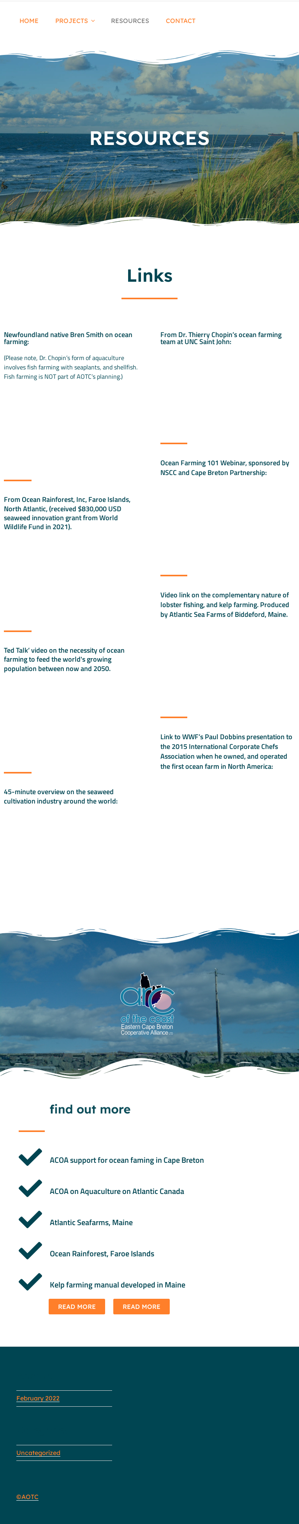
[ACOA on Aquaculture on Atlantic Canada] (30, 1188)
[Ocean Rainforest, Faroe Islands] (30, 1251)
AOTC (30, 1497)
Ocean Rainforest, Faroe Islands (102, 1253)
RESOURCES (130, 21)
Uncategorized (38, 1453)
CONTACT (180, 21)
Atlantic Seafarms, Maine (91, 1222)
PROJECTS (75, 21)
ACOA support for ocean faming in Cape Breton (127, 1160)
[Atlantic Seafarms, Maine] (30, 1219)
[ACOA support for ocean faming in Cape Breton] (30, 1157)
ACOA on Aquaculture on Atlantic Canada (117, 1191)
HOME (29, 21)
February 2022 (38, 1398)
